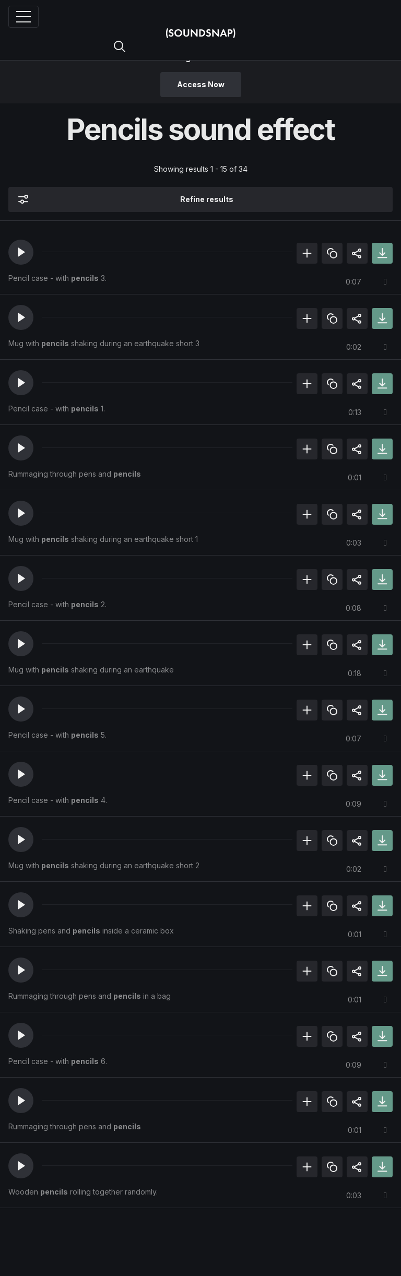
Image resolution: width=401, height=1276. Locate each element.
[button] (20, 252)
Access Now (201, 84)
